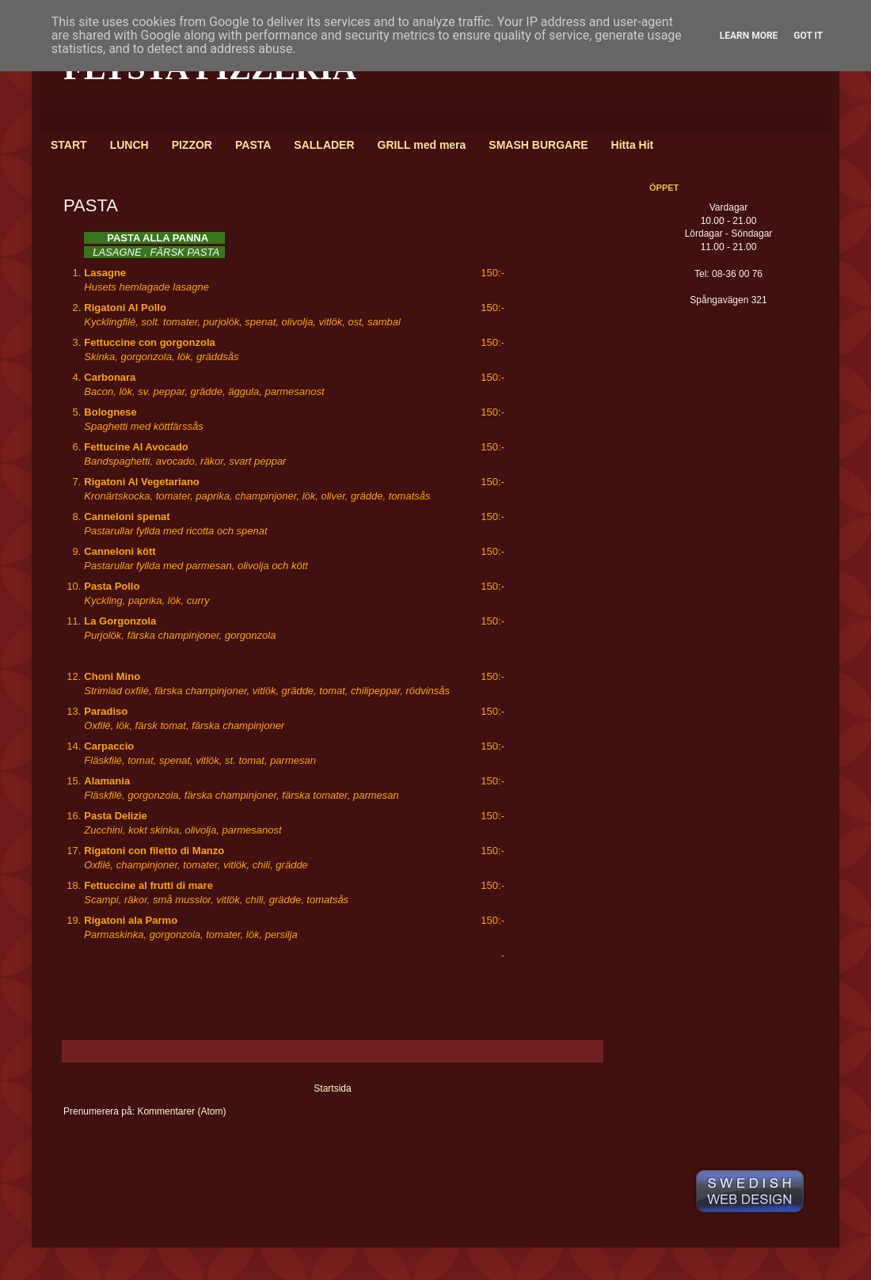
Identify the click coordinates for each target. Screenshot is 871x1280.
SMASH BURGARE (538, 145)
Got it (808, 35)
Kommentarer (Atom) (181, 1111)
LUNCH (129, 145)
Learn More (749, 35)
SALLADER (324, 145)
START (69, 145)
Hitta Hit (632, 145)
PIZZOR (192, 145)
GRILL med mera (422, 145)
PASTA (253, 145)
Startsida (332, 1088)
